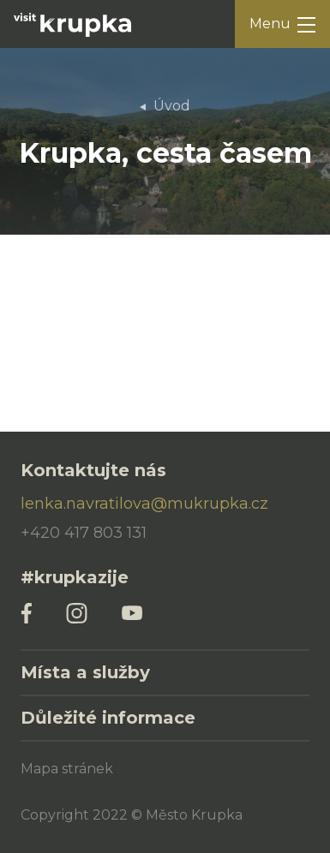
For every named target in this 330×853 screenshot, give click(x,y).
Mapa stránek (67, 769)
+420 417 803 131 (84, 532)
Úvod (171, 106)
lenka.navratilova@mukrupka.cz (144, 503)
